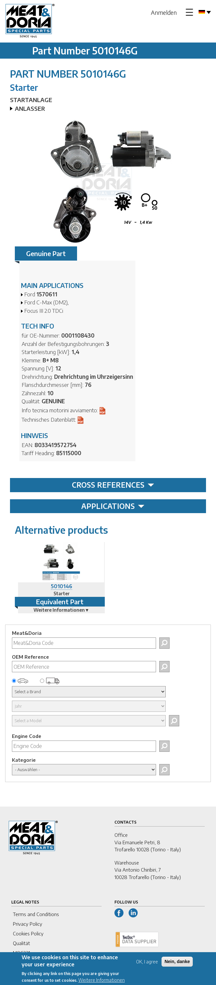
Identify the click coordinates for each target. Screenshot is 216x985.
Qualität (21, 943)
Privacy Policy (27, 924)
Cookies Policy (28, 933)
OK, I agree (147, 965)
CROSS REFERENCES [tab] (113, 484)
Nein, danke (177, 964)
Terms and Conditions (36, 914)
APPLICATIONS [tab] (112, 506)
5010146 (61, 586)
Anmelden (164, 12)
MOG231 (21, 953)
